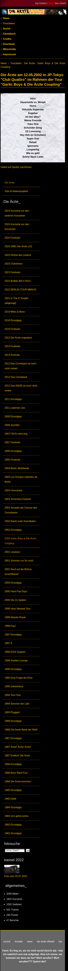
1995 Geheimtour (14, 686)
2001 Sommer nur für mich (19, 560)
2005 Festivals (12, 459)
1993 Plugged (12, 712)
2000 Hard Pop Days (16, 591)
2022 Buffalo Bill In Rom (18, 281)
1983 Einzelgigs (13, 824)
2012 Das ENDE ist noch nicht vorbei (21, 388)
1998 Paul (10, 626)
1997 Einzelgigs (13, 634)
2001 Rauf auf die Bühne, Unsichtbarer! (18, 571)
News (5, 18)
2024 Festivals (12, 237)
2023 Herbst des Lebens (18, 255)
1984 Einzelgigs (13, 807)
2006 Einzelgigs (13, 451)
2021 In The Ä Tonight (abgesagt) (16, 300)
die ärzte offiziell (45, 941)
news (29, 941)
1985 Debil (10, 798)
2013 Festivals (12, 346)
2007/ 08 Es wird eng (16, 433)
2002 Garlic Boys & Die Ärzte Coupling (20, 541)
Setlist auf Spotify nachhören (16, 167)
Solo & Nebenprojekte (16, 191)
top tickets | (41, 3)
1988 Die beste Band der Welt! (21, 729)
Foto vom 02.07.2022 (15, 876)
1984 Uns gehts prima (16, 816)
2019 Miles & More (15, 311)
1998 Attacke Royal (15, 617)
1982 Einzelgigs (13, 833)
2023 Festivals (12, 272)
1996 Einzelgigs (13, 669)
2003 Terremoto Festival (18, 499)
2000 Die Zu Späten (15, 600)
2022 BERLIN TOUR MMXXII (20, 289)
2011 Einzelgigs (13, 399)
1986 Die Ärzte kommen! (18, 781)
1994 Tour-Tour (13, 695)
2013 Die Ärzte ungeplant (18, 337)
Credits (7, 39)
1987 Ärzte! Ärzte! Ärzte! (18, 747)
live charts (60, 3)
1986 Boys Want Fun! (16, 773)
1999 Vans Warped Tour (17, 608)
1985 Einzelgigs (13, 790)
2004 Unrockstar (13, 490)
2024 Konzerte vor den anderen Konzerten (17, 213)
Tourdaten (8, 23)
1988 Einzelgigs (13, 721)
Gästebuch (9, 33)
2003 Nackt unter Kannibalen (20, 521)
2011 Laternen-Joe (15, 408)
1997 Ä (8, 643)
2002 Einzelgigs (13, 530)
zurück (6, 941)
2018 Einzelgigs (13, 320)
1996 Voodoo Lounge (16, 660)
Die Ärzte (10, 182)
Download (8, 44)
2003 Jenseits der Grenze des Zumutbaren (21, 510)
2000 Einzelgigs (13, 582)
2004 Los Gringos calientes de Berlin (21, 479)
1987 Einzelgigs (13, 738)
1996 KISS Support (15, 652)
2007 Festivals (12, 442)
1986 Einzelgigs (13, 764)
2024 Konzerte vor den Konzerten (17, 226)
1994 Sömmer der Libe (17, 703)
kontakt (19, 941)
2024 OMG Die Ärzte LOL (18, 246)
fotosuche (12, 844)
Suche (6, 28)
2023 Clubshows (13, 263)
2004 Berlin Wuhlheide (17, 468)
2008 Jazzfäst (12, 425)
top (60, 941)
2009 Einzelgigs (13, 416)
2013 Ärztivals (12, 355)
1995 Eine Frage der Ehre (18, 677)
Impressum (9, 54)
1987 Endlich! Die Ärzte (17, 755)
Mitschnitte (9, 49)
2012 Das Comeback (16, 377)
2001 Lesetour (12, 552)
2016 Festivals (12, 329)
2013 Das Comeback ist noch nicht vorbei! (20, 366)
